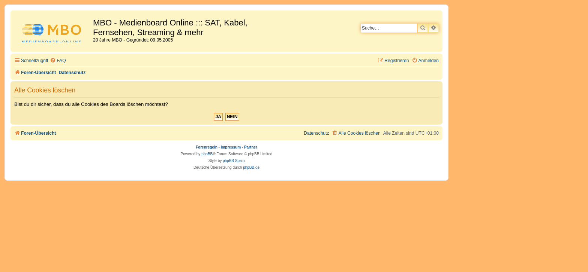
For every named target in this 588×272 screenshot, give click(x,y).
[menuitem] (58, 61)
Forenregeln (207, 147)
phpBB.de (251, 167)
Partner (250, 147)
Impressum (231, 147)
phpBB (207, 154)
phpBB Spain (233, 161)
